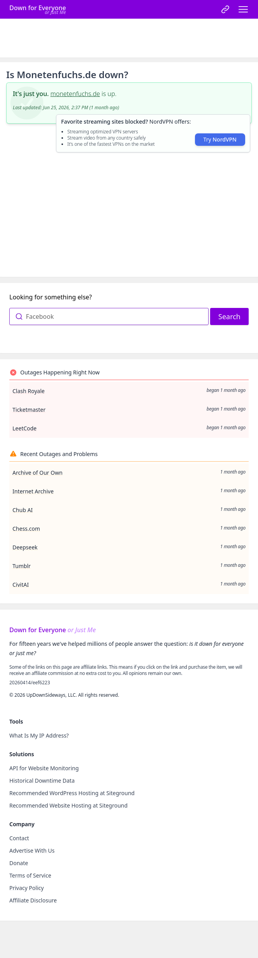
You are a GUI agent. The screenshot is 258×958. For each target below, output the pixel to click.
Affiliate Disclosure (33, 900)
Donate (18, 863)
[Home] (37, 9)
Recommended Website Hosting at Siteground (68, 805)
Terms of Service (30, 875)
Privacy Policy (26, 888)
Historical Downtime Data (42, 780)
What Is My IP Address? (39, 735)
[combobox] (109, 316)
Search (229, 316)
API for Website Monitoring (44, 768)
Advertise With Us (31, 850)
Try (220, 139)
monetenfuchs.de (75, 93)
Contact (19, 838)
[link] (225, 9)
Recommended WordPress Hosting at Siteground (72, 793)
